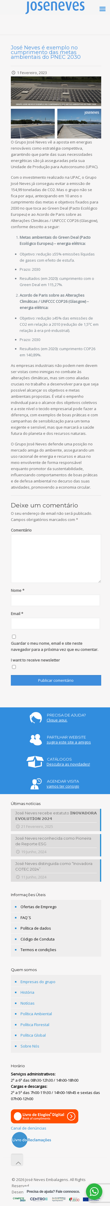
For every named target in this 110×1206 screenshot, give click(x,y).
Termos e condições (38, 949)
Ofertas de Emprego (39, 906)
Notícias (28, 1003)
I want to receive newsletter (35, 660)
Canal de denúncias (28, 1128)
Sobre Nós (30, 1046)
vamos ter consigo (63, 786)
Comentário (21, 530)
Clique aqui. (57, 720)
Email (17, 613)
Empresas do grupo (38, 981)
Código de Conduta (38, 939)
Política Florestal (35, 1024)
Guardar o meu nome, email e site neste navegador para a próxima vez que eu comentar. (54, 646)
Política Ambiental (36, 1013)
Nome (17, 590)
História (27, 992)
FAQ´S (26, 917)
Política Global (33, 1035)
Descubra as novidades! (68, 764)
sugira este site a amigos (69, 742)
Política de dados (36, 928)
